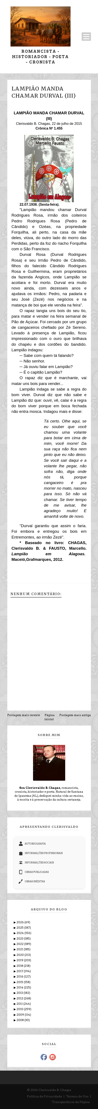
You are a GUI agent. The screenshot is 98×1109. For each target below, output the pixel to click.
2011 (20, 1003)
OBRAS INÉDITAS (32, 881)
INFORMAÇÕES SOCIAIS (36, 862)
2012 (20, 998)
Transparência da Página (71, 1102)
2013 (20, 992)
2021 (20, 949)
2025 (20, 927)
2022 (20, 944)
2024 (20, 933)
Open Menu (86, 36)
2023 (20, 938)
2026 (20, 922)
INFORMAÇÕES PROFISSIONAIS (41, 853)
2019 (20, 960)
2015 (20, 982)
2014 (20, 987)
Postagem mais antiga (75, 715)
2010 (20, 1009)
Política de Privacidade (44, 1096)
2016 (20, 976)
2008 (20, 1020)
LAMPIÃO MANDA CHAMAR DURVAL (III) (44, 92)
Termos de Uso (77, 1096)
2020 (20, 955)
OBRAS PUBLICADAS (34, 872)
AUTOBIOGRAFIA (32, 844)
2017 (20, 971)
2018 (20, 965)
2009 (21, 1014)
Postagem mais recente (23, 715)
